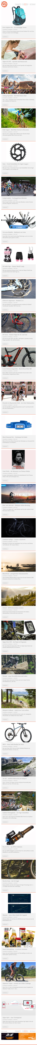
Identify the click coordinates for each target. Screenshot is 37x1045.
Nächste (33, 4)
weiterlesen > (5, 36)
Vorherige (17, 4)
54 (23, 4)
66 (30, 4)
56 (27, 4)
